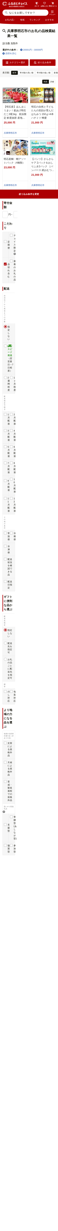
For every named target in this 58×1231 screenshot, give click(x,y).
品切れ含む (9, 53)
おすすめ (49, 19)
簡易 (45, 82)
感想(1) (10, 485)
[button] (52, 13)
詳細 (52, 82)
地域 (22, 19)
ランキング (34, 19)
